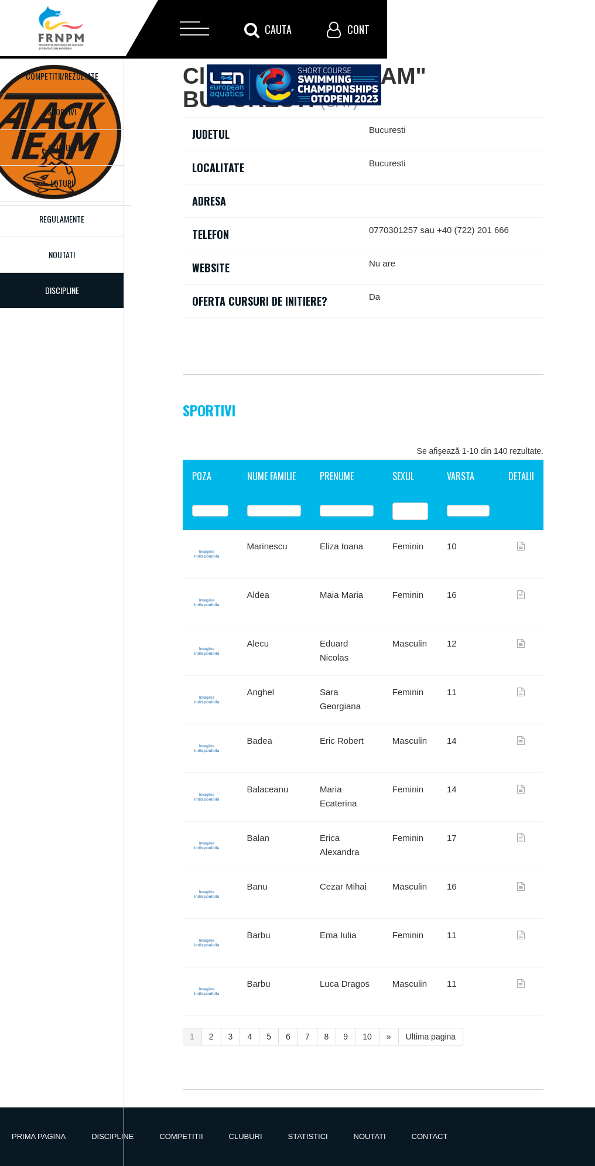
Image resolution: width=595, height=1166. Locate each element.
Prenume (337, 476)
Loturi (61, 183)
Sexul (403, 476)
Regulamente (61, 219)
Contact (430, 1136)
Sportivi (61, 111)
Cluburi (62, 147)
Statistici (308, 1136)
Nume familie (271, 476)
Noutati (62, 254)
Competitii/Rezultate (62, 76)
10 (367, 1036)
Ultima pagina (431, 1036)
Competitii (181, 1136)
